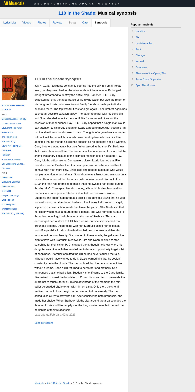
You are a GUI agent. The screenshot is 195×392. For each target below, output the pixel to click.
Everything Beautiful (11, 182)
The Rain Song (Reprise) (13, 213)
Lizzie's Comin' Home (11, 123)
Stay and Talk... (9, 186)
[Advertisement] (64, 51)
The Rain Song (8, 141)
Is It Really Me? (9, 204)
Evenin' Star (7, 177)
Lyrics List (9, 22)
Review (57, 22)
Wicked (140, 61)
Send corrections (43, 322)
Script (72, 22)
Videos (26, 22)
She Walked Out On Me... (13, 164)
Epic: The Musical (145, 85)
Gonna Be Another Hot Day (14, 119)
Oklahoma (141, 67)
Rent (138, 49)
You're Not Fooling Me (12, 146)
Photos (42, 22)
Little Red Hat (8, 200)
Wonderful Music (9, 209)
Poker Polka (7, 132)
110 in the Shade (76, 13)
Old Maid (6, 168)
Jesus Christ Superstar (148, 79)
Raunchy (6, 155)
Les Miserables (144, 43)
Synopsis (101, 22)
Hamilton (141, 31)
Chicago (140, 55)
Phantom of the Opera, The (151, 73)
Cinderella (6, 150)
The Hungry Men (9, 137)
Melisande (6, 191)
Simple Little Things (10, 195)
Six (137, 37)
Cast (85, 22)
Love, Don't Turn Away (12, 128)
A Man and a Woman (11, 159)
